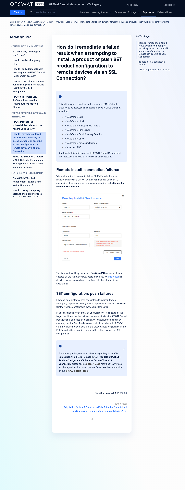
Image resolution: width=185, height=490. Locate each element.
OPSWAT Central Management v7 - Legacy (75, 4)
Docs (12, 22)
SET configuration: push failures (84, 293)
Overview (84, 12)
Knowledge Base (63, 22)
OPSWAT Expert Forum (76, 371)
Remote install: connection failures (87, 170)
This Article (113, 276)
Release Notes (164, 12)
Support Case (93, 364)
